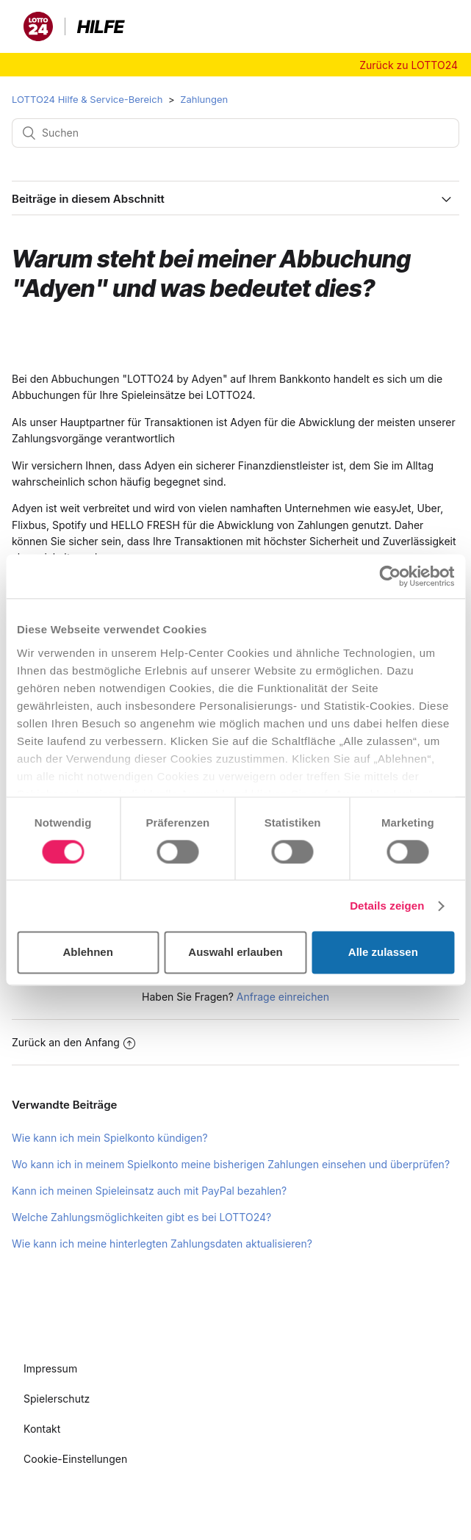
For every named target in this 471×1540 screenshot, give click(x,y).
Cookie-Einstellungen (75, 1459)
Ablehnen (88, 952)
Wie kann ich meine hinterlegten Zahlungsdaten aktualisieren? (162, 1243)
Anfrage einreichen (283, 996)
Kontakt (42, 1428)
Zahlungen (204, 99)
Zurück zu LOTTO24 (408, 65)
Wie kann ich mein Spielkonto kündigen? (110, 1137)
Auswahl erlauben (235, 952)
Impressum (50, 1368)
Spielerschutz (57, 1398)
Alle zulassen (383, 952)
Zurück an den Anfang (73, 1042)
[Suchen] (235, 133)
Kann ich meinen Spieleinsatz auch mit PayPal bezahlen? (149, 1190)
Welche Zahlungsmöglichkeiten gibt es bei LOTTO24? (141, 1217)
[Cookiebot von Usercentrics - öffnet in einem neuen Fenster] (390, 576)
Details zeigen (387, 905)
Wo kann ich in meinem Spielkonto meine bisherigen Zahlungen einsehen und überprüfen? (231, 1164)
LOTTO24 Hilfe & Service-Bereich (87, 99)
